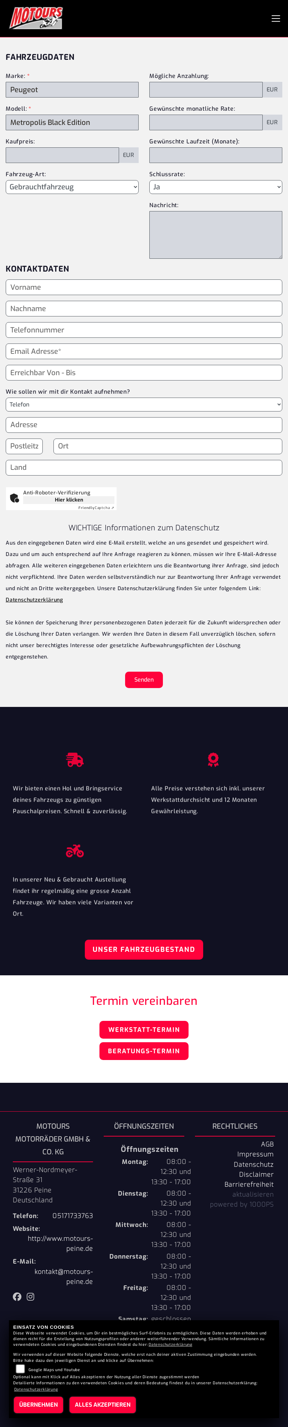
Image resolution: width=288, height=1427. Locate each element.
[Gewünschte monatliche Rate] (206, 122)
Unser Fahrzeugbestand (144, 949)
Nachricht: (164, 205)
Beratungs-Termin (144, 1051)
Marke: (15, 76)
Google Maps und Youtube (54, 1370)
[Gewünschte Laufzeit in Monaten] (215, 155)
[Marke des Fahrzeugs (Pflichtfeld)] (72, 90)
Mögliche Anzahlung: (179, 76)
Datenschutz (254, 1164)
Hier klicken (69, 500)
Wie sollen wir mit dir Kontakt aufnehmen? (68, 391)
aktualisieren (253, 1194)
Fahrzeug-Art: (26, 174)
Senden (144, 679)
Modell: (16, 108)
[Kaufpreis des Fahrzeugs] (62, 155)
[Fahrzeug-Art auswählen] (72, 187)
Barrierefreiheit (249, 1184)
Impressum (255, 1154)
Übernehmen (38, 1404)
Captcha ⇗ (96, 507)
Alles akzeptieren (102, 1404)
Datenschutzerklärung (34, 600)
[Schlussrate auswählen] (215, 187)
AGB (267, 1144)
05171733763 (72, 1216)
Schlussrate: (167, 174)
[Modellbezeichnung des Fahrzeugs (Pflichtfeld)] (72, 122)
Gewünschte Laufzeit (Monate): (194, 141)
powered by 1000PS (242, 1204)
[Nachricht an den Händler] (215, 235)
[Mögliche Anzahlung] (206, 90)
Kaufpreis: (20, 141)
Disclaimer (256, 1174)
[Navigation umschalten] (276, 18)
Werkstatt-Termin (144, 1029)
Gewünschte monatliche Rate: (192, 108)
